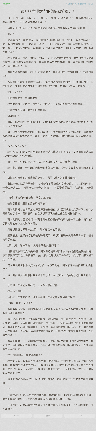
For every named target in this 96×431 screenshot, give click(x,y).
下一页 (79, 416)
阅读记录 (91, 4)
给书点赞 (76, 4)
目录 (48, 416)
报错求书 (83, 4)
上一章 (16, 416)
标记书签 (69, 4)
